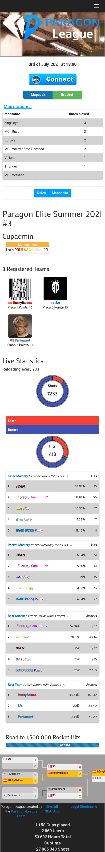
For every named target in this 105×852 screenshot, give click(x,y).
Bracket (67, 95)
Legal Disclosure (83, 807)
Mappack (38, 95)
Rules (41, 193)
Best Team (15, 684)
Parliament (22, 340)
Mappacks (60, 193)
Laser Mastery (18, 476)
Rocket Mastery (19, 545)
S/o (57, 302)
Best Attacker (17, 616)
